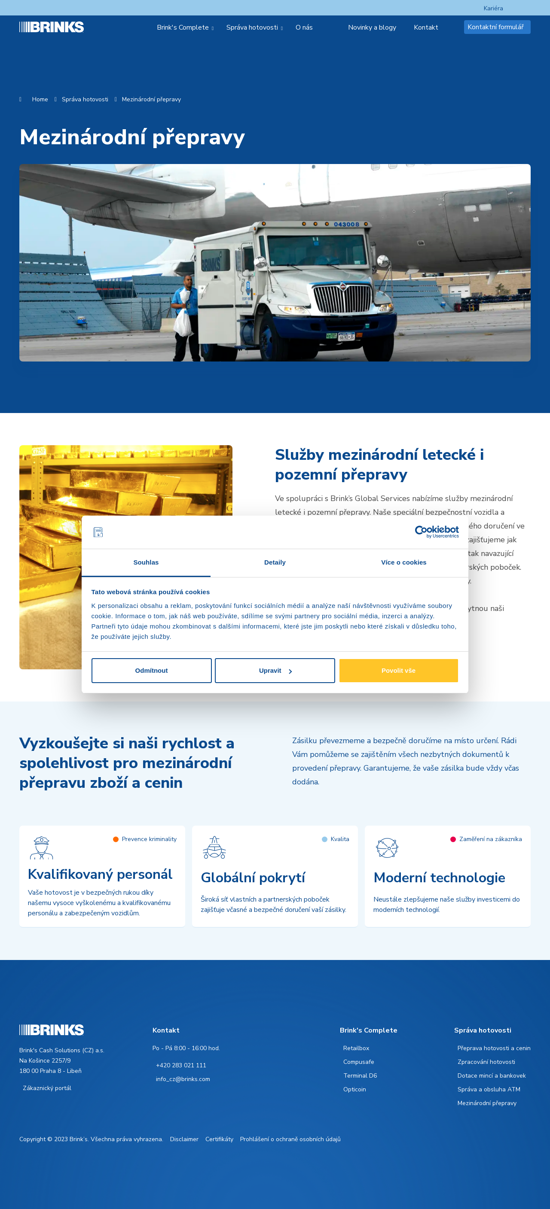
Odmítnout (151, 670)
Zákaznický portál (47, 1088)
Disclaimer (184, 1139)
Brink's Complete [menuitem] (183, 27)
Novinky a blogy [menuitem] (372, 27)
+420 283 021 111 (181, 1065)
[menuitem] (334, 27)
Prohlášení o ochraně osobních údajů (290, 1139)
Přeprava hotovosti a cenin (494, 1048)
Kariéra (493, 8)
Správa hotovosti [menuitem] (252, 27)
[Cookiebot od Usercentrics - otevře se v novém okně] (421, 532)
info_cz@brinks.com (183, 1079)
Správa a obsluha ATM (489, 1089)
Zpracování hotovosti (486, 1062)
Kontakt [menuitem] (426, 27)
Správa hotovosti (85, 99)
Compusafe (358, 1062)
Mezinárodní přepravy (151, 99)
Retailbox (356, 1048)
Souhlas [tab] (146, 562)
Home (40, 99)
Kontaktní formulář (496, 27)
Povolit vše (399, 670)
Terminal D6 (360, 1076)
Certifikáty (219, 1139)
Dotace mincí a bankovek (492, 1076)
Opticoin (354, 1089)
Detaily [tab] (275, 562)
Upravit (275, 670)
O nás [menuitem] (304, 27)
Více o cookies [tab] (404, 562)
